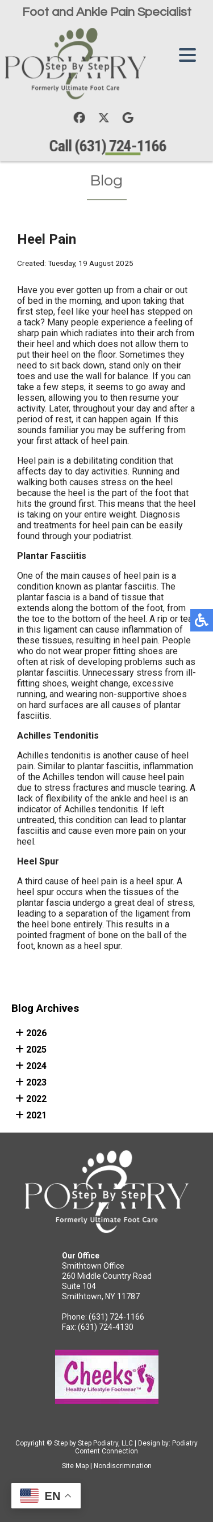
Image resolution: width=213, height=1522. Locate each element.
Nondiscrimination (123, 1466)
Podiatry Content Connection (136, 1447)
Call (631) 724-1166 (108, 146)
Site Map (75, 1466)
